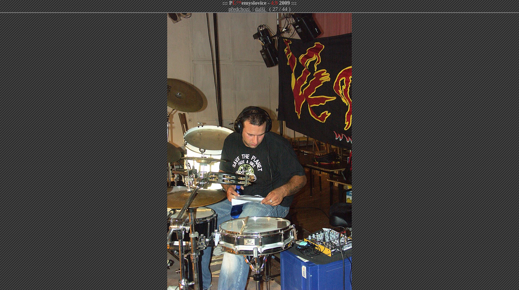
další (260, 9)
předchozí (240, 9)
